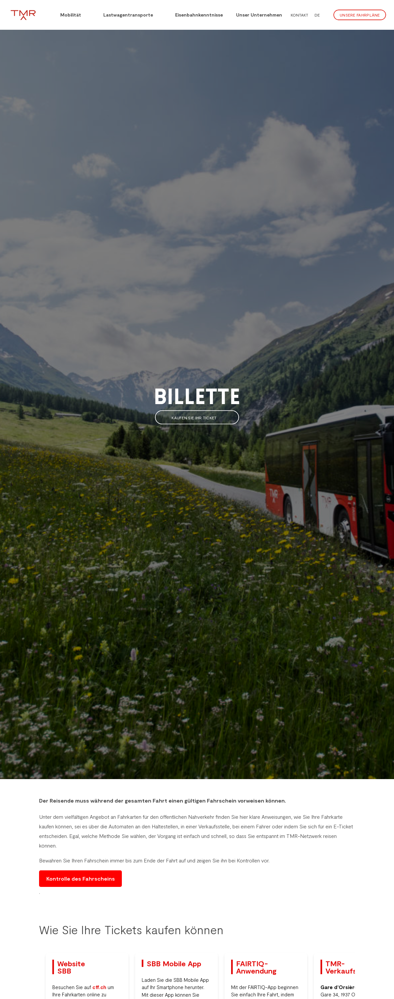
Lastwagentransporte (123, 14)
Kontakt (299, 15)
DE (317, 15)
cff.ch (99, 987)
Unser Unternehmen (259, 15)
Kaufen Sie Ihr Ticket (197, 417)
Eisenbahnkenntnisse (194, 14)
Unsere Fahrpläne (360, 15)
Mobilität (66, 14)
